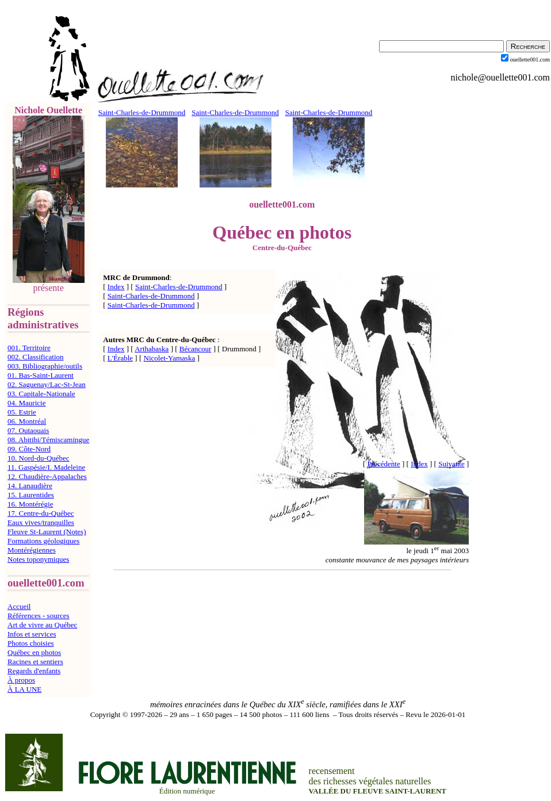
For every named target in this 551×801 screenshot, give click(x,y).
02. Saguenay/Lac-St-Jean (46, 384)
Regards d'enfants (33, 670)
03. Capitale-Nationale (41, 393)
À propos (21, 680)
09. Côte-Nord (29, 448)
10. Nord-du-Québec (38, 458)
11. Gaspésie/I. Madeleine (46, 467)
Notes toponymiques (38, 559)
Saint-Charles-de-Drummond (179, 286)
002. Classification (35, 356)
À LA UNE (24, 689)
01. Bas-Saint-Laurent (40, 375)
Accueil (18, 606)
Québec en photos (34, 652)
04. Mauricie (26, 402)
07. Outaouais (28, 430)
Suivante (451, 463)
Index (116, 286)
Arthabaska (152, 348)
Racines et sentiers (35, 661)
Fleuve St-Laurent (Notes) (46, 531)
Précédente (384, 463)
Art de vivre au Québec (42, 624)
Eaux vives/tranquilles (40, 522)
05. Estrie (21, 412)
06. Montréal (26, 421)
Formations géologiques (43, 540)
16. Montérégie (30, 504)
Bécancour (195, 348)
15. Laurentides (30, 494)
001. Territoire (29, 347)
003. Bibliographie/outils (44, 366)
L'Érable (120, 358)
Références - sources (38, 615)
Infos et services (31, 634)
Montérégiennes (31, 550)
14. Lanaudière (29, 485)
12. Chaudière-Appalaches (47, 476)
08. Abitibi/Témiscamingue (48, 439)
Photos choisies (30, 643)
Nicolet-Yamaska (170, 358)
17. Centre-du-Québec (40, 513)
